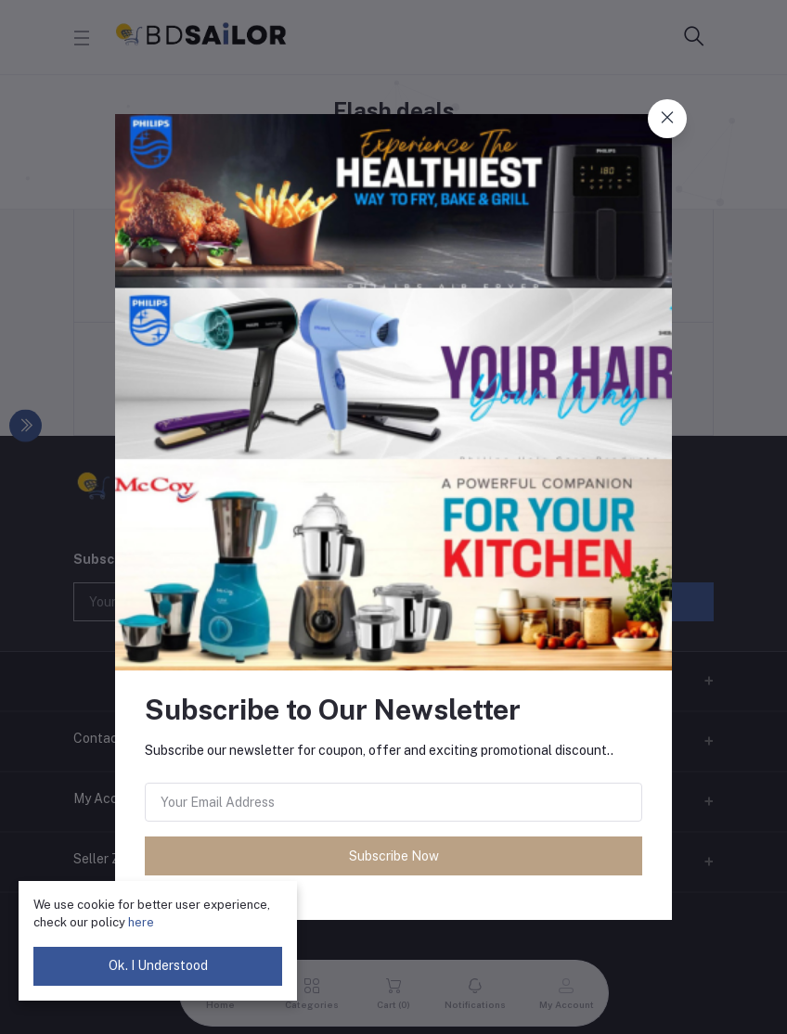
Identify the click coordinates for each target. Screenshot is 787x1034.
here (141, 922)
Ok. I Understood (158, 965)
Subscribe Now (394, 856)
